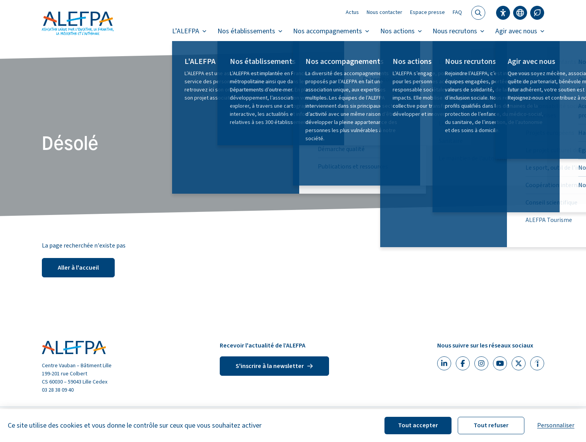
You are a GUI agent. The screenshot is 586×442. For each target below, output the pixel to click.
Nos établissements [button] (250, 31)
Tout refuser (491, 425)
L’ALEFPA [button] (189, 31)
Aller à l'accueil (78, 267)
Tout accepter (418, 425)
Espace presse (427, 12)
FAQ (457, 12)
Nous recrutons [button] (458, 31)
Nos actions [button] (401, 31)
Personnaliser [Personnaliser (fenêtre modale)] (555, 425)
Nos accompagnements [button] (331, 31)
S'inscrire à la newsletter (274, 366)
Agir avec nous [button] (520, 31)
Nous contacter (384, 12)
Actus (352, 12)
